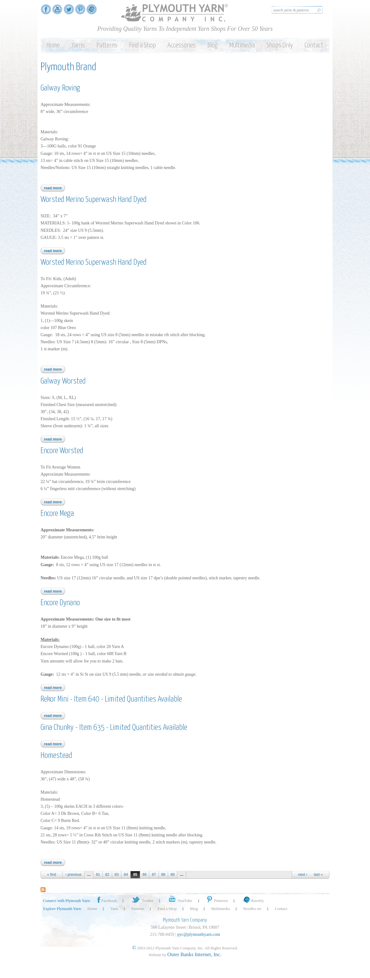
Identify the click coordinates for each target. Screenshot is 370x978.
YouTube (179, 900)
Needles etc (252, 908)
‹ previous (73, 874)
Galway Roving (60, 88)
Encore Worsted (62, 451)
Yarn (114, 908)
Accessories (181, 45)
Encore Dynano (60, 603)
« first (51, 874)
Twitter (141, 900)
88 (163, 874)
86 (145, 874)
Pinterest (217, 900)
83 (117, 874)
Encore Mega (57, 513)
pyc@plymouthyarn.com (198, 934)
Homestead (56, 755)
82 (107, 874)
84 (126, 874)
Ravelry (252, 900)
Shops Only (279, 45)
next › (302, 874)
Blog (212, 45)
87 (154, 874)
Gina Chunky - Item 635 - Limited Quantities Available (114, 727)
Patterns (106, 45)
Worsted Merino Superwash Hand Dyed (94, 199)
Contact (314, 45)
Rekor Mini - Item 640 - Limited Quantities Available (111, 699)
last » (318, 874)
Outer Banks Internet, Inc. (194, 954)
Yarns (78, 45)
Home (53, 45)
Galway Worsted (63, 381)
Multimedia (242, 45)
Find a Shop (142, 45)
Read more (54, 188)
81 (98, 874)
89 (173, 874)
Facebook (106, 900)
